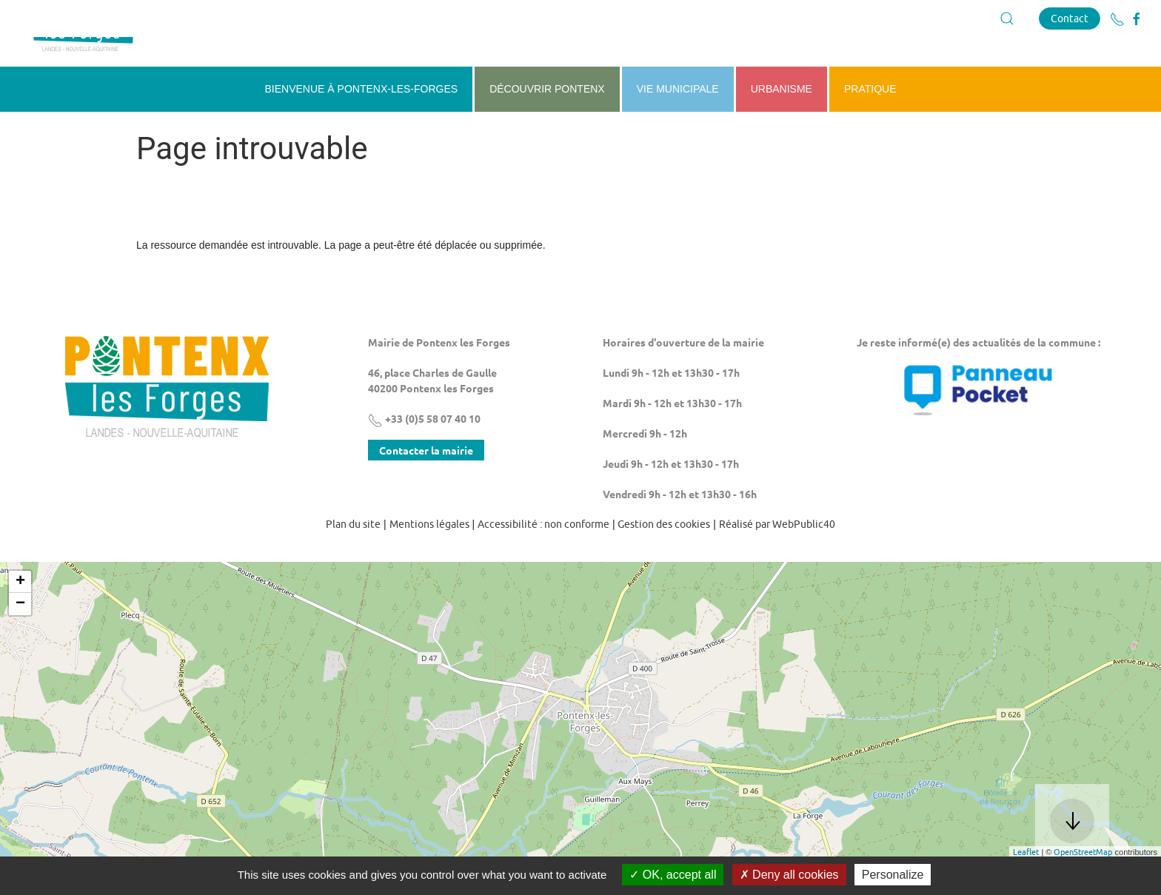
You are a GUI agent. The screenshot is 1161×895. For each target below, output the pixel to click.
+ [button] (20, 619)
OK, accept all (672, 874)
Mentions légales (429, 561)
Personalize (893, 874)
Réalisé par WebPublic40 (777, 561)
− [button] (20, 641)
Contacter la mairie (426, 487)
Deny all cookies (789, 874)
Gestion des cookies (664, 561)
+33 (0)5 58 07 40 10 (424, 455)
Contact (1069, 18)
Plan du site (353, 561)
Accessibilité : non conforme (543, 561)
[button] (1007, 18)
